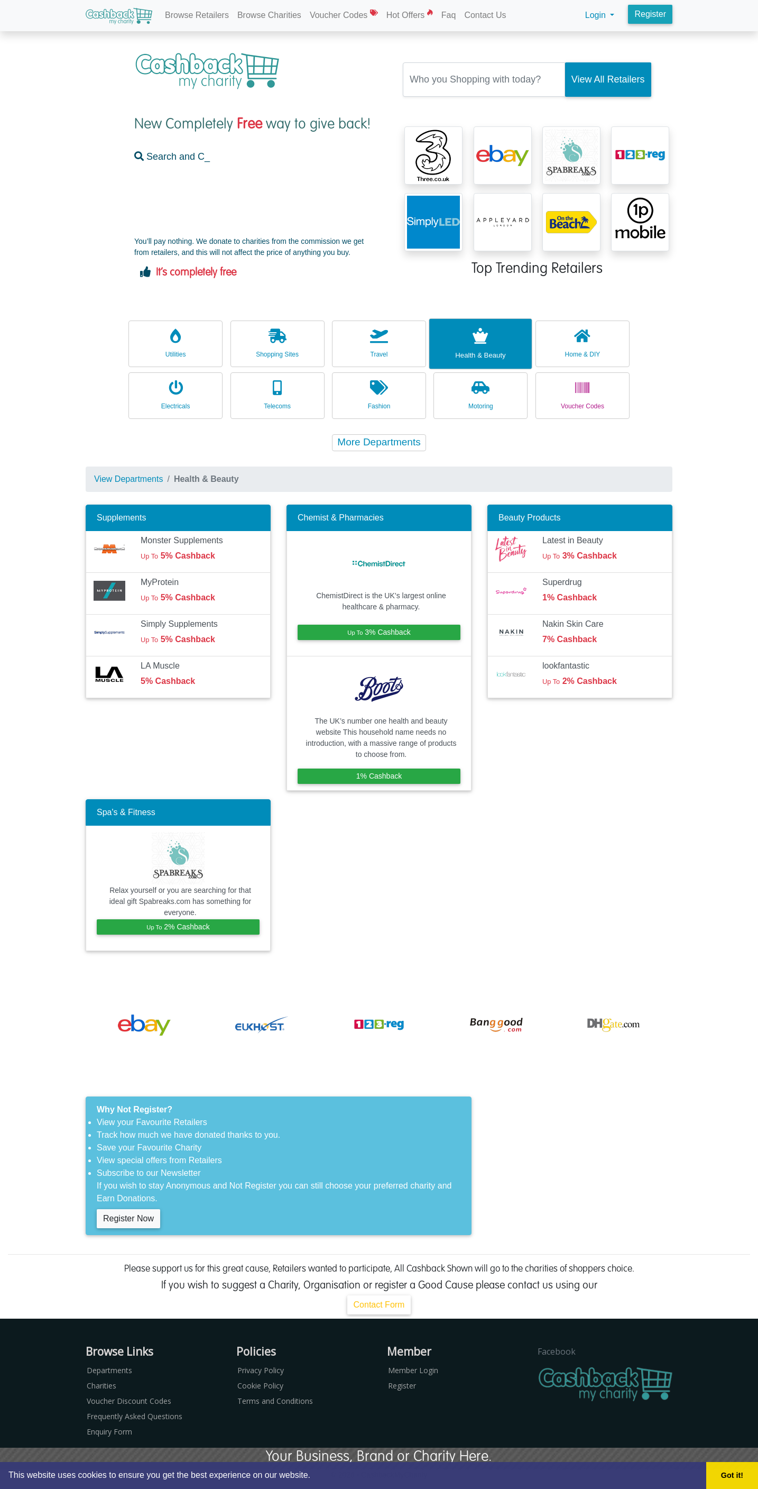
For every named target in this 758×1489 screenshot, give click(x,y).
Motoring (480, 395)
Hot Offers (409, 14)
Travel (379, 343)
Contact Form (379, 1304)
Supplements (121, 517)
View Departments (128, 478)
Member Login (413, 1370)
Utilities (175, 343)
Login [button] (596, 15)
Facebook (557, 1351)
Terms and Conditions (275, 1401)
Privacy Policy (260, 1370)
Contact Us (485, 15)
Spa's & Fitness (126, 812)
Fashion (379, 395)
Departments (109, 1370)
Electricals (175, 395)
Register (650, 14)
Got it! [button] (732, 1475)
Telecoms (277, 395)
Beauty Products (529, 517)
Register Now (128, 1218)
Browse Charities (269, 15)
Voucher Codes (344, 14)
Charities (101, 1386)
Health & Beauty (480, 342)
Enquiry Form (109, 1432)
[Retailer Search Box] (484, 79)
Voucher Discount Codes (129, 1401)
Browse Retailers (197, 15)
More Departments (378, 441)
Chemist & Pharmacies (341, 517)
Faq (448, 15)
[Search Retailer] (608, 79)
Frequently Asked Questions (134, 1416)
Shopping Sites (277, 343)
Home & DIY (582, 343)
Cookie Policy (260, 1386)
